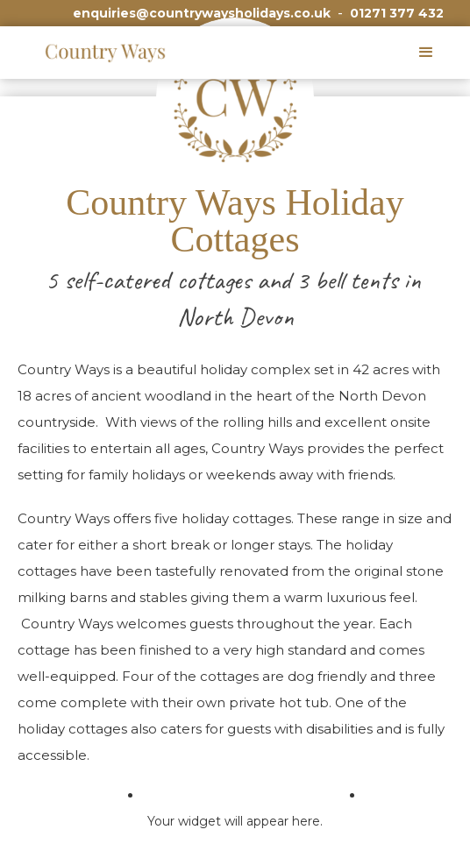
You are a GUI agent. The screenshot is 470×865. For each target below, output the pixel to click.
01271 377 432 (397, 13)
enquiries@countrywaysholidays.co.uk (202, 13)
